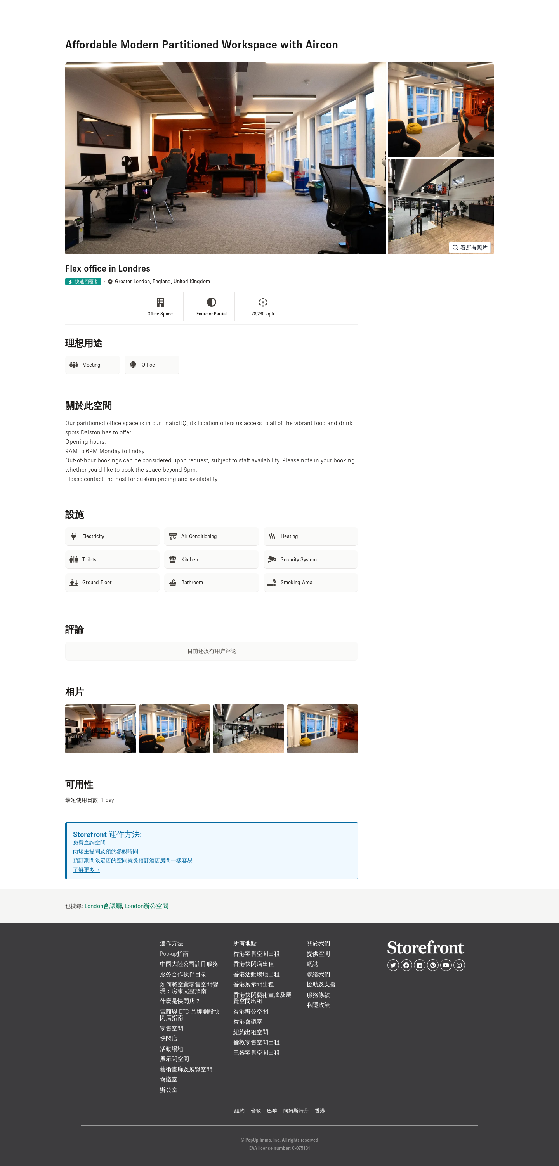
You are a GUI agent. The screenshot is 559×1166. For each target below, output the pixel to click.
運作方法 (171, 943)
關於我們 (318, 943)
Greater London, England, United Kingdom (162, 281)
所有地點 (245, 943)
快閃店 (168, 1038)
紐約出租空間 (250, 1032)
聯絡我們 (318, 974)
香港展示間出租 (253, 984)
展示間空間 (174, 1058)
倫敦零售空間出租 (256, 1042)
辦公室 (168, 1089)
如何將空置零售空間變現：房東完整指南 (189, 987)
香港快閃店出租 (253, 963)
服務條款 (318, 994)
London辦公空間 (146, 905)
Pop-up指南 (174, 953)
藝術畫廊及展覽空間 (186, 1069)
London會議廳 (103, 905)
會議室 (168, 1079)
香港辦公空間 (250, 1011)
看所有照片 (470, 247)
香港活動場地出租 (256, 974)
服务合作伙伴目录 (183, 974)
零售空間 (171, 1028)
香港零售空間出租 (256, 953)
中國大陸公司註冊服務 (189, 963)
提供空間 (318, 953)
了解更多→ (86, 870)
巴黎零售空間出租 (256, 1052)
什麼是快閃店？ (180, 1001)
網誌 (312, 963)
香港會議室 (247, 1021)
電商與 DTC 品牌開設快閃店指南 (190, 1014)
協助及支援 (321, 984)
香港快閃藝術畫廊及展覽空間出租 (262, 998)
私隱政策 (318, 1005)
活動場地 (171, 1048)
